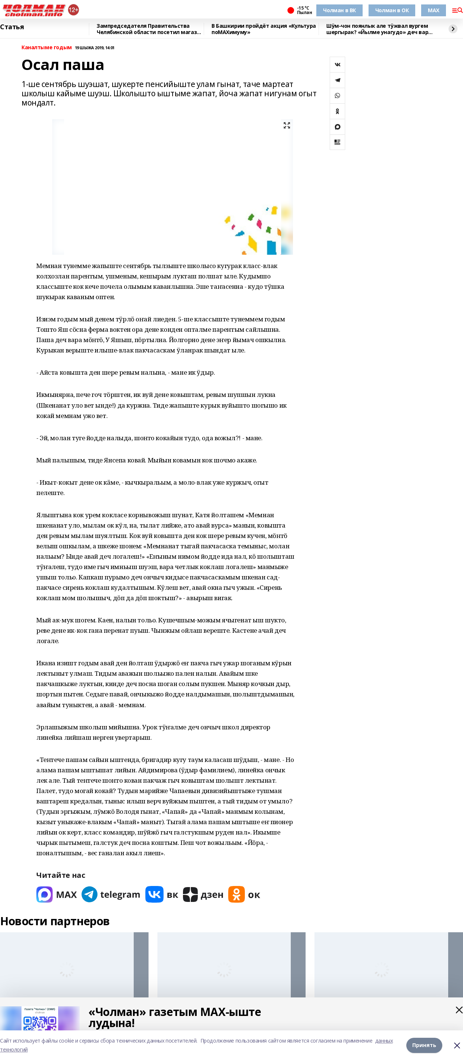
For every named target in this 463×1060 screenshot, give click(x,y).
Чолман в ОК (392, 10)
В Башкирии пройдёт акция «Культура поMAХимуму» (263, 29)
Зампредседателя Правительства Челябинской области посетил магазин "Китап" (150, 29)
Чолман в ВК (339, 10)
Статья (12, 27)
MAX (433, 10)
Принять (424, 1045)
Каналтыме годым (46, 47)
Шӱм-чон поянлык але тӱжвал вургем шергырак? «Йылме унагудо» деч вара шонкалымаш (379, 29)
